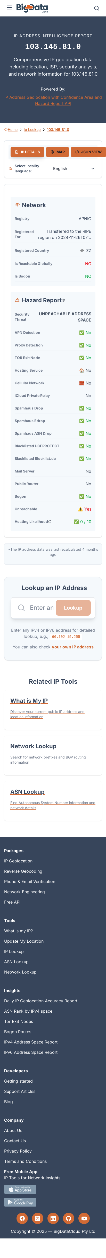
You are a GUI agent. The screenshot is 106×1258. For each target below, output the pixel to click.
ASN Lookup (16, 961)
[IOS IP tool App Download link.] (53, 1189)
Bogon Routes (17, 1031)
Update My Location (24, 941)
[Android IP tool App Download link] (53, 1202)
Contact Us (15, 1140)
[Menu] (9, 8)
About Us (13, 1130)
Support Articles (19, 1091)
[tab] (27, 152)
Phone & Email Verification (29, 881)
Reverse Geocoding (23, 871)
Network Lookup (20, 972)
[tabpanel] (53, 360)
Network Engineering (24, 891)
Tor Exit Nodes (18, 1021)
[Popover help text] (63, 300)
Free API (12, 902)
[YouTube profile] (84, 1218)
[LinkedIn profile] (53, 1218)
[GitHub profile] (68, 1218)
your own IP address (73, 646)
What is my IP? (18, 930)
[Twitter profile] (37, 1218)
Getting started (18, 1081)
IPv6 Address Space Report (31, 1052)
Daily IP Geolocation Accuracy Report (40, 1000)
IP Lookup (14, 951)
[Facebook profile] (22, 1218)
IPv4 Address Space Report (31, 1042)
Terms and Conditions (25, 1161)
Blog (8, 1101)
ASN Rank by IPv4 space (28, 1011)
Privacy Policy (18, 1151)
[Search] (97, 8)
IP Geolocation (18, 860)
